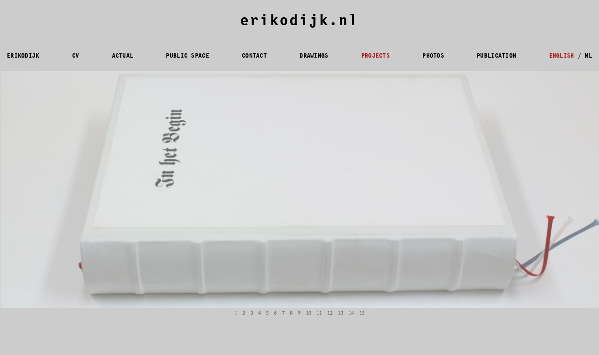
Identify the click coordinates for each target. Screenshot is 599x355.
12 (330, 313)
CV (75, 55)
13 (340, 313)
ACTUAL (123, 55)
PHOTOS (433, 55)
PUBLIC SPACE (187, 55)
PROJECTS (375, 55)
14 (351, 313)
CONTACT (254, 55)
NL (588, 55)
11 (319, 313)
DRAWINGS (314, 55)
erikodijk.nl (299, 20)
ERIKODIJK (23, 55)
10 (308, 313)
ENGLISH (561, 55)
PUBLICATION (496, 55)
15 (362, 313)
